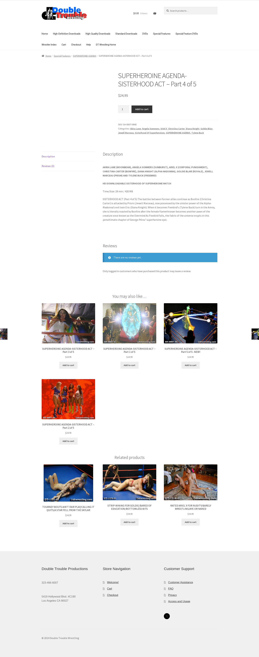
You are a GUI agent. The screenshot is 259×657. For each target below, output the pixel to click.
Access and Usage (179, 601)
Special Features (161, 33)
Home (45, 33)
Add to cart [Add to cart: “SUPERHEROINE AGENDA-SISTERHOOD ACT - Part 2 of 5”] (68, 441)
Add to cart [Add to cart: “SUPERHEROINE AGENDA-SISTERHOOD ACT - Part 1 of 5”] (129, 365)
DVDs (145, 33)
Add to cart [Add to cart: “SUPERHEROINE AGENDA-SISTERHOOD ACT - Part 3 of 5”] (68, 365)
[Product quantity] (123, 109)
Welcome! (113, 582)
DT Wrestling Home (106, 44)
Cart (64, 44)
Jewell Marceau (126, 132)
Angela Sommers (150, 128)
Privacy (172, 595)
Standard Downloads (126, 33)
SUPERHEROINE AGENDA (84, 55)
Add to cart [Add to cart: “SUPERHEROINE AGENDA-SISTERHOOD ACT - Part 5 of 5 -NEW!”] (190, 365)
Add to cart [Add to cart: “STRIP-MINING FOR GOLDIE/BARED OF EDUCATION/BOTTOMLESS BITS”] (129, 522)
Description (48, 156)
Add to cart (141, 109)
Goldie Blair (206, 128)
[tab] (68, 156)
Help (88, 44)
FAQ (170, 588)
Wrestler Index (49, 44)
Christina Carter (176, 128)
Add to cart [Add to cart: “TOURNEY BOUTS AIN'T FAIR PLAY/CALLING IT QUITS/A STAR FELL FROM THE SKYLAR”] (68, 523)
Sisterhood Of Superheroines (150, 132)
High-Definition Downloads (66, 33)
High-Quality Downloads (98, 33)
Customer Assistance (180, 582)
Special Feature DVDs (187, 33)
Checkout (76, 44)
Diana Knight (192, 128)
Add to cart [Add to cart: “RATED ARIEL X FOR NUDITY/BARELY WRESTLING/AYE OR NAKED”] (190, 522)
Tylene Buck (197, 132)
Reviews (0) (48, 166)
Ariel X (164, 128)
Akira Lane (135, 128)
